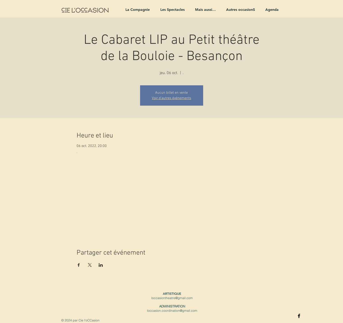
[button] (135, 10)
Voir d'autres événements (171, 98)
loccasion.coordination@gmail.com (172, 311)
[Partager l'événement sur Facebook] (79, 265)
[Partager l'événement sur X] (90, 265)
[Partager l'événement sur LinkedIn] (101, 265)
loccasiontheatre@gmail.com (172, 298)
